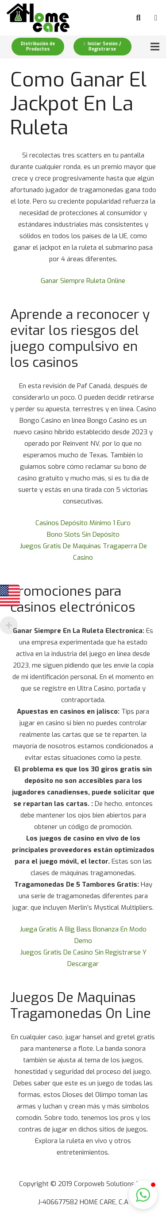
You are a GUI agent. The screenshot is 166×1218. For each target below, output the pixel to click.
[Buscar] (138, 17)
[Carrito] (156, 17)
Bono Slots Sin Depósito (83, 534)
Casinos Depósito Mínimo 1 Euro (83, 523)
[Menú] (155, 46)
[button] (143, 1195)
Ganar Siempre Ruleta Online (83, 280)
